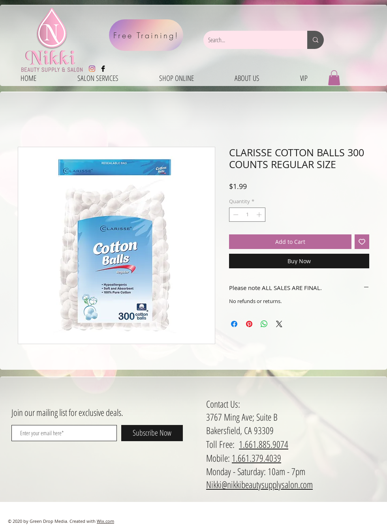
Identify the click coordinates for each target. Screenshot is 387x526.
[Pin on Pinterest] (249, 324)
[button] (334, 77)
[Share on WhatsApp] (264, 324)
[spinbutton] (247, 214)
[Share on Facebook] (234, 324)
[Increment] (260, 214)
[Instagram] (92, 69)
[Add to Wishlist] (362, 241)
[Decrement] (235, 214)
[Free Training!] (146, 35)
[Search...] (249, 40)
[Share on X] (279, 324)
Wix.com (105, 521)
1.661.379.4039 (256, 457)
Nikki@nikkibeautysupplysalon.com (259, 484)
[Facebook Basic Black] (103, 69)
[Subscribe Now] (152, 433)
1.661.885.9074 (263, 444)
